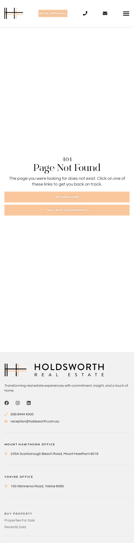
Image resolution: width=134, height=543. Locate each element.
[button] (126, 13)
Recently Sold (15, 527)
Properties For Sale (19, 520)
